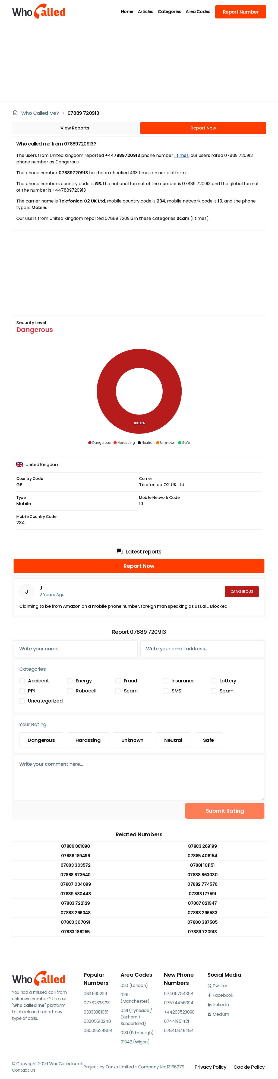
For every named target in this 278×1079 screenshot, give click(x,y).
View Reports (75, 128)
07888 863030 (202, 875)
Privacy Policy (210, 1067)
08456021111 (95, 994)
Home (127, 11)
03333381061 (96, 1012)
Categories (169, 11)
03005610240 (97, 1021)
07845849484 (179, 1030)
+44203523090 (179, 1012)
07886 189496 (75, 856)
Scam (131, 690)
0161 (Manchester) (135, 998)
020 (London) (134, 985)
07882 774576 (202, 884)
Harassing (88, 740)
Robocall (86, 690)
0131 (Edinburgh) (137, 1033)
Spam (227, 690)
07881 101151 (202, 865)
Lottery (228, 680)
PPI (31, 690)
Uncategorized (45, 700)
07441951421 (176, 1021)
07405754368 (178, 994)
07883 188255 (75, 932)
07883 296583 (202, 913)
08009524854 (98, 1030)
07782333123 (96, 1003)
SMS (176, 690)
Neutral (173, 740)
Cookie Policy (249, 1067)
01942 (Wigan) (135, 1042)
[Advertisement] (135, 61)
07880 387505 (202, 922)
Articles (145, 11)
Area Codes (198, 11)
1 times (181, 155)
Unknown (132, 740)
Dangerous (41, 740)
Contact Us (23, 1070)
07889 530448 (75, 894)
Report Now (203, 128)
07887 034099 (75, 884)
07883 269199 (202, 846)
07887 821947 (202, 903)
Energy (83, 680)
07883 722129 (75, 903)
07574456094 (178, 1003)
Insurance (183, 680)
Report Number (240, 11)
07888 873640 (75, 875)
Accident (38, 680)
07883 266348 (75, 913)
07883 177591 (202, 894)
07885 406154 (202, 856)
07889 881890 (75, 846)
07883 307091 (75, 922)
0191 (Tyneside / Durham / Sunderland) (136, 1017)
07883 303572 (75, 865)
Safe (208, 740)
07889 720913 (83, 113)
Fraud (130, 680)
